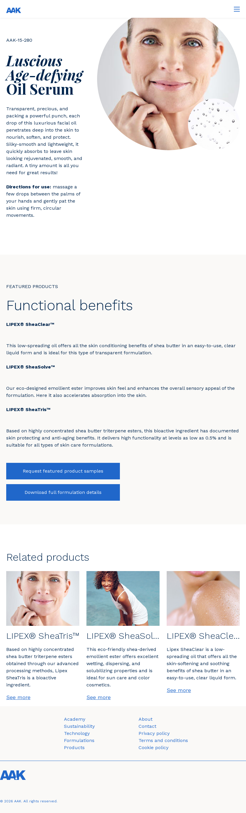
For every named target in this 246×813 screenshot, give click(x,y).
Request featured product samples (63, 471)
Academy (74, 719)
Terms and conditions (163, 740)
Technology (77, 733)
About (145, 719)
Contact (147, 726)
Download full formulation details (63, 492)
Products (74, 747)
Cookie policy (153, 747)
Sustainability (79, 726)
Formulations (79, 740)
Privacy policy (154, 733)
